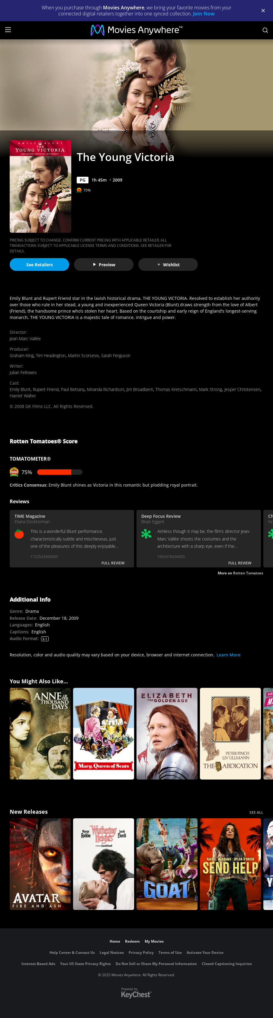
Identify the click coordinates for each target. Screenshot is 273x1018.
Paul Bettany (73, 389)
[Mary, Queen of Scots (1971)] (103, 734)
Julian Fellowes (23, 372)
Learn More (228, 655)
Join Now (204, 13)
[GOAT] (167, 864)
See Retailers (39, 265)
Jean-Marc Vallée (25, 338)
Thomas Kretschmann (176, 389)
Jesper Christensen (242, 389)
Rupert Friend (46, 389)
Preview (103, 265)
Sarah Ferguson (115, 355)
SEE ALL (256, 812)
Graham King (22, 355)
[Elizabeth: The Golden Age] (167, 734)
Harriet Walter (23, 396)
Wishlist (168, 265)
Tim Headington (51, 355)
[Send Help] (230, 864)
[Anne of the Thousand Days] (40, 734)
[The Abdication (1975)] (230, 734)
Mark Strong (210, 389)
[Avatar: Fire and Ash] (40, 864)
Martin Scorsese (83, 355)
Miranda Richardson (105, 389)
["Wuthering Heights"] (103, 864)
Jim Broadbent (140, 389)
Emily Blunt (20, 389)
